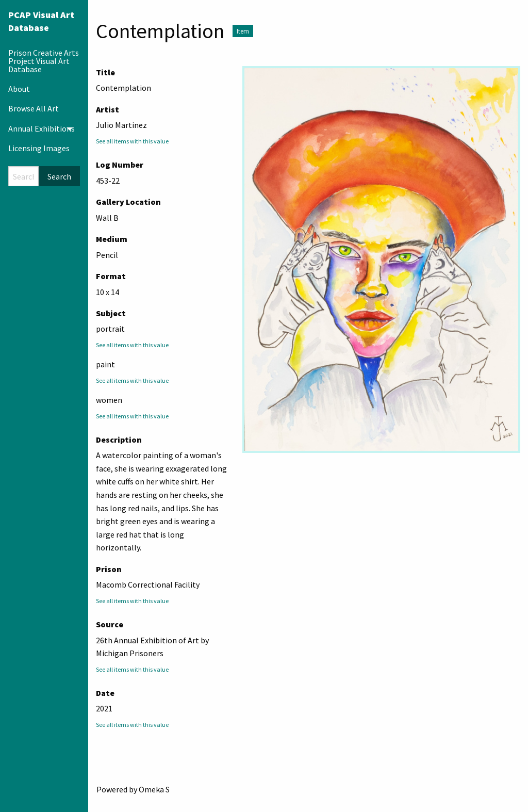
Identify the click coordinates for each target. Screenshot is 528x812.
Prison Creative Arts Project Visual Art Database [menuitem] (43, 60)
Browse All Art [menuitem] (33, 108)
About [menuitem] (19, 89)
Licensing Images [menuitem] (39, 148)
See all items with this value (132, 141)
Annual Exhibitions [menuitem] (41, 128)
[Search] (23, 176)
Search (59, 176)
